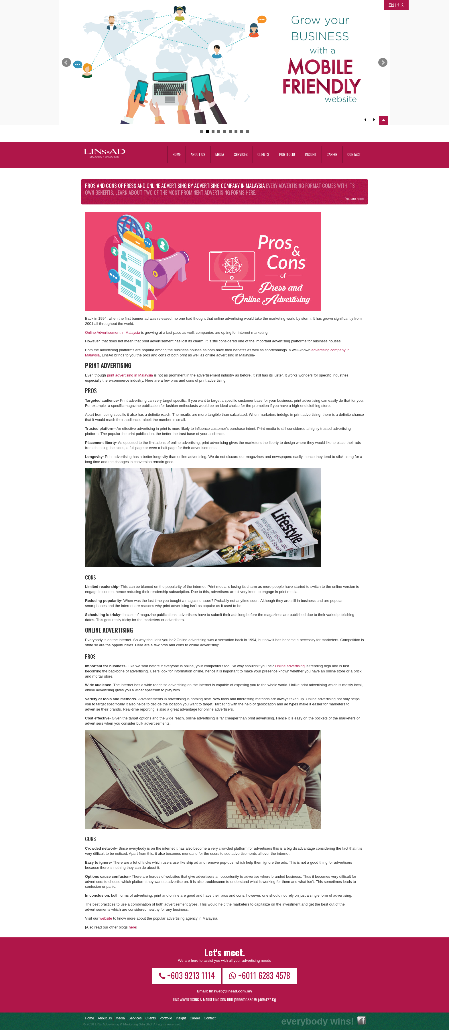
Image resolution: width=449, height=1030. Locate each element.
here (132, 927)
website (105, 918)
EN (391, 5)
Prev (66, 62)
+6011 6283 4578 (259, 975)
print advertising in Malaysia (130, 375)
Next (382, 62)
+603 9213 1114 (187, 975)
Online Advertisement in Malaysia (112, 332)
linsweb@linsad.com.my (230, 991)
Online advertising (290, 666)
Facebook (361, 1020)
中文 (400, 5)
